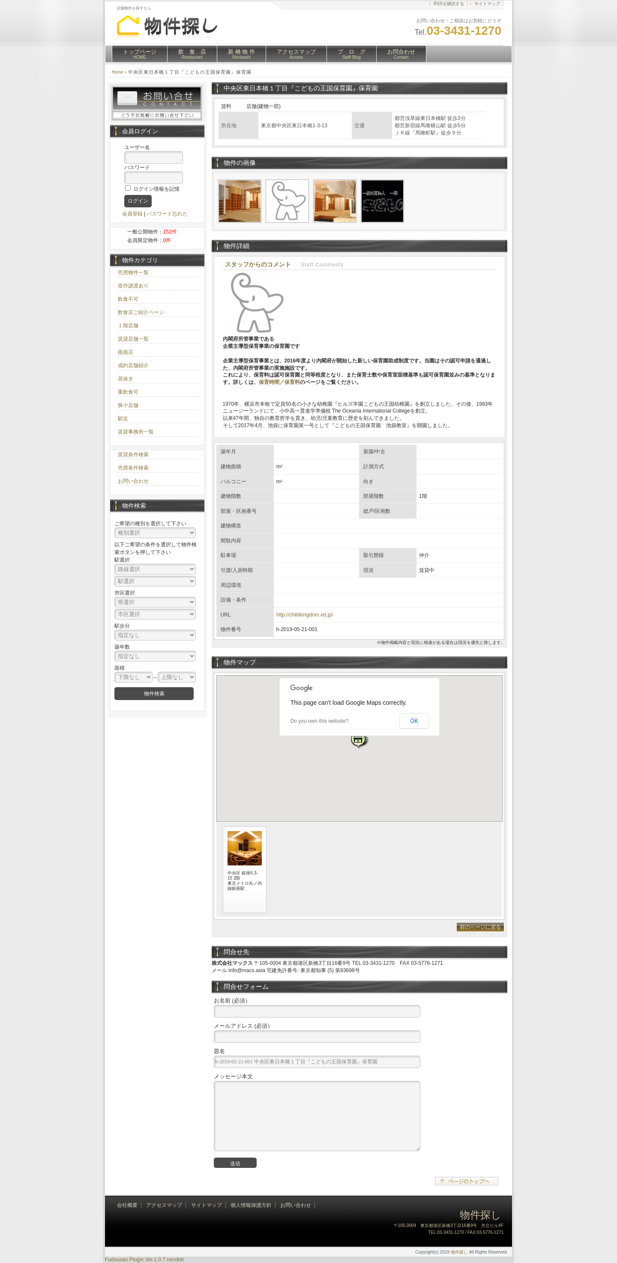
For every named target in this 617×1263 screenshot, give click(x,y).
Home (117, 72)
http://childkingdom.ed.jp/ (304, 615)
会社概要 (127, 1205)
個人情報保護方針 (251, 1205)
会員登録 (132, 214)
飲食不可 (128, 299)
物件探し (459, 1252)
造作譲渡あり (133, 286)
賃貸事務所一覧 (136, 432)
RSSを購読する (449, 3)
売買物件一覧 (133, 272)
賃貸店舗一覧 (133, 339)
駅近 (123, 419)
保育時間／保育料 (279, 382)
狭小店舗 (128, 405)
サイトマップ (487, 3)
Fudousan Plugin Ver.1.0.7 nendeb (144, 1260)
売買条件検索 (133, 468)
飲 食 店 (192, 54)
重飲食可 (128, 392)
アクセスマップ (296, 54)
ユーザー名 (137, 147)
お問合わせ (401, 54)
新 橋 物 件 (241, 54)
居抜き (125, 379)
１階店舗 (128, 326)
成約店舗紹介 (133, 365)
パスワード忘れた (167, 214)
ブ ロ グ (351, 54)
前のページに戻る (480, 927)
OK (414, 721)
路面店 (125, 352)
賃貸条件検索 (133, 455)
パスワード (137, 168)
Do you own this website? (320, 721)
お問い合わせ (133, 481)
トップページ (139, 54)
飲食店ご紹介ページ (141, 312)
